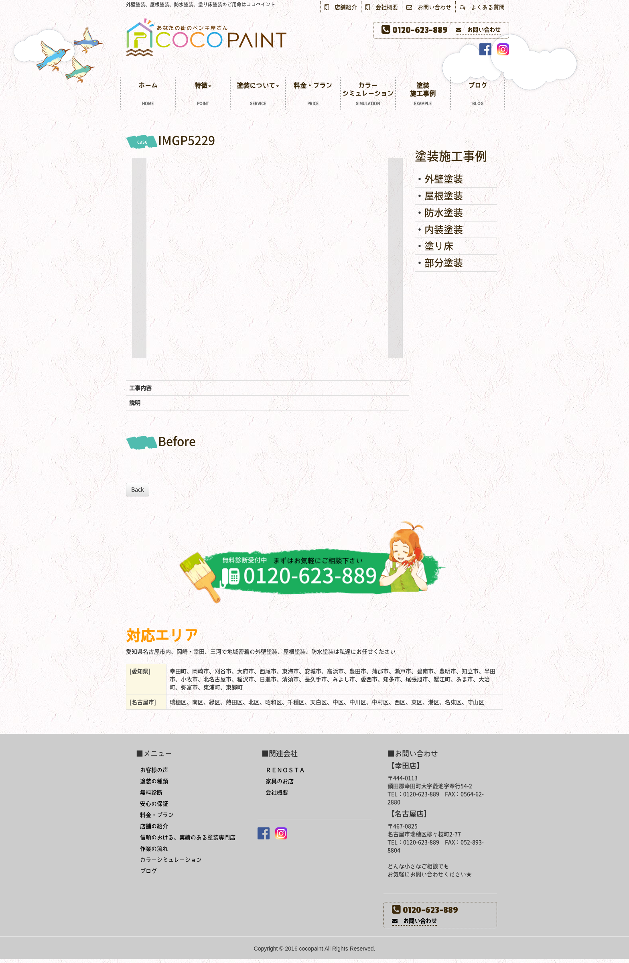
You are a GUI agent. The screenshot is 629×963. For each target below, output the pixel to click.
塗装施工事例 (423, 95)
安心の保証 (154, 804)
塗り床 (438, 246)
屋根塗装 (443, 196)
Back (137, 489)
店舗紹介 (341, 7)
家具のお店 (280, 781)
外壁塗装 (443, 179)
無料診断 (151, 792)
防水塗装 (443, 212)
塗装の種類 (154, 781)
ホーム (148, 95)
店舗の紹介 (154, 826)
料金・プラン (313, 95)
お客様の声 (154, 770)
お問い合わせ (428, 7)
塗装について (258, 95)
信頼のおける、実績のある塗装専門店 (187, 837)
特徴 (203, 95)
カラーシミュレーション (368, 95)
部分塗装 (443, 263)
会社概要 (381, 7)
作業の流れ (154, 848)
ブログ (477, 95)
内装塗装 (443, 229)
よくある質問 (482, 7)
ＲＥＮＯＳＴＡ (285, 770)
